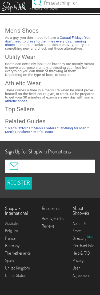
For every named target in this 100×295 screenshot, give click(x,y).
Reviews (48, 226)
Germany (12, 245)
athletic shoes (16, 101)
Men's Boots (43, 132)
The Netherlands (18, 253)
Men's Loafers (44, 128)
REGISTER (18, 182)
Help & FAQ (81, 253)
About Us (79, 223)
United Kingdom (17, 268)
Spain (9, 260)
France (10, 238)
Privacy (78, 260)
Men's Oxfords (18, 128)
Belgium (11, 230)
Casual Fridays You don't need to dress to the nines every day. (47, 39)
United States (15, 275)
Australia (12, 223)
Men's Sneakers (17, 132)
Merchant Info (83, 245)
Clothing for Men (72, 128)
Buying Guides (53, 218)
